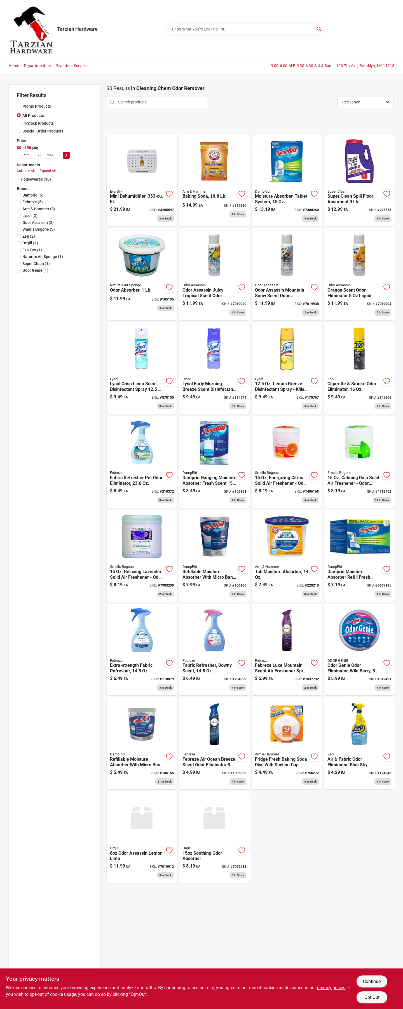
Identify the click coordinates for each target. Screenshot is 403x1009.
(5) (32, 195)
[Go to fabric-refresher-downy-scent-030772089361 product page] (214, 650)
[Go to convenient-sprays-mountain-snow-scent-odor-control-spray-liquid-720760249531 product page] (287, 274)
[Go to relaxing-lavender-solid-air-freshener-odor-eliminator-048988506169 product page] (142, 556)
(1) (32, 250)
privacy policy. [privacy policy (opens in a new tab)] (331, 987)
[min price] (26, 155)
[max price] (50, 155)
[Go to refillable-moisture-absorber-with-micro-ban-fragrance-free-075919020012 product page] (142, 743)
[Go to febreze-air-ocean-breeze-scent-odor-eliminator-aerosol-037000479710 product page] (214, 743)
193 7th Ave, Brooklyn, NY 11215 (365, 65)
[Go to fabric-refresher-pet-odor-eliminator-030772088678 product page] (142, 462)
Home (14, 65)
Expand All (47, 171)
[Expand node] (19, 179)
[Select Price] (66, 155)
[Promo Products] (19, 106)
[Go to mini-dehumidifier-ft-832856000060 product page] (142, 180)
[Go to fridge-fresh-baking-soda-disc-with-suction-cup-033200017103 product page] (287, 743)
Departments (35, 65)
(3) (38, 209)
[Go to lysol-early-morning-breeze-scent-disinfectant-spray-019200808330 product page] (214, 368)
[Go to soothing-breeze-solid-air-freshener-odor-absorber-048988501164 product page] (214, 837)
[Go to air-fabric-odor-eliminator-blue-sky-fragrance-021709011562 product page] (359, 743)
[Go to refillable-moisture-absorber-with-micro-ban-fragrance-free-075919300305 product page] (214, 556)
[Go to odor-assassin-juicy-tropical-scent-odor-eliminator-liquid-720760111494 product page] (214, 274)
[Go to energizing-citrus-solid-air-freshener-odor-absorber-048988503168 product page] (287, 462)
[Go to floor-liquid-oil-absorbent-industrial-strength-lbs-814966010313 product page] (359, 180)
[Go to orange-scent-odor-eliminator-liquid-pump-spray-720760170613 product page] (359, 274)
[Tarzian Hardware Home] (31, 29)
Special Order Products (42, 131)
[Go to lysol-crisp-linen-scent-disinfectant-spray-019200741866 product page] (142, 368)
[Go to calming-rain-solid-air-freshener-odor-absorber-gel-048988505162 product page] (359, 462)
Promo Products (36, 106)
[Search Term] (246, 29)
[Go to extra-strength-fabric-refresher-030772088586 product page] (142, 650)
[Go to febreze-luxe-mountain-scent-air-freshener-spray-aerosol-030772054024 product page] (287, 650)
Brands (62, 65)
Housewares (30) (36, 179)
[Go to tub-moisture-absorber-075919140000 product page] (287, 556)
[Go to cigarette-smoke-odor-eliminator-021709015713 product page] (359, 368)
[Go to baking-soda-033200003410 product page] (214, 180)
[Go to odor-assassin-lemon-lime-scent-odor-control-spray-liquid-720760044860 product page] (142, 837)
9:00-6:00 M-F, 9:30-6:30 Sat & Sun (301, 65)
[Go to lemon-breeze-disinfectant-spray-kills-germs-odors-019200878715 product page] (287, 368)
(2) (28, 236)
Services (81, 65)
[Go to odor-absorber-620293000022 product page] (142, 274)
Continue (372, 981)
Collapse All (26, 171)
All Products (33, 115)
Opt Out (371, 997)
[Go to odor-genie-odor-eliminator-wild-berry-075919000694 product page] (359, 650)
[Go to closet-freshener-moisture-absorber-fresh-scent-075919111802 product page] (214, 462)
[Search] (319, 28)
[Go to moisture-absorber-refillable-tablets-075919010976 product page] (359, 556)
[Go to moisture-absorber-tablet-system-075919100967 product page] (287, 180)
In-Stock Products (38, 123)
